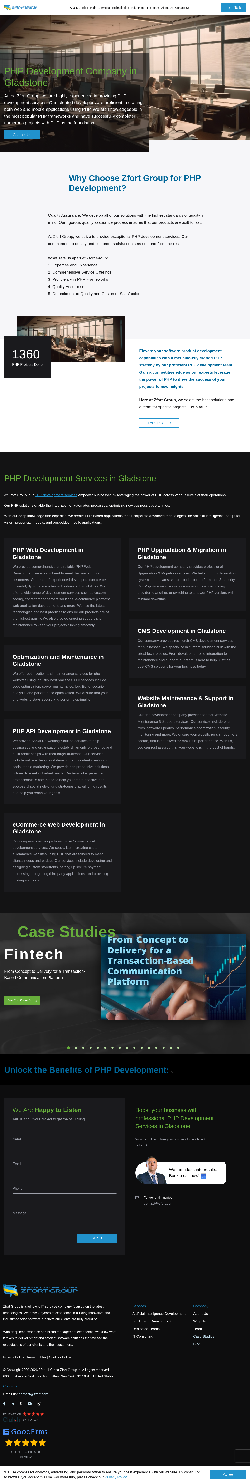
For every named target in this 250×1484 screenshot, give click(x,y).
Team (197, 1329)
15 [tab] (171, 1048)
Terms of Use (36, 1357)
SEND (97, 1238)
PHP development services (56, 495)
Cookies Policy (60, 1357)
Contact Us (182, 7)
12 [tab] (149, 1048)
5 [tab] (98, 1048)
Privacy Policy (116, 1477)
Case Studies (203, 1336)
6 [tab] (105, 1048)
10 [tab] (134, 1048)
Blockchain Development (151, 1321)
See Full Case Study (22, 1000)
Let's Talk (233, 8)
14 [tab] (164, 1048)
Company (200, 1306)
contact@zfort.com (158, 1203)
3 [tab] (83, 1048)
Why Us (199, 1321)
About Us (200, 1314)
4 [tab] (91, 1048)
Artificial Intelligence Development (159, 1314)
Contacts (10, 1386)
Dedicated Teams (146, 1329)
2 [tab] (76, 1048)
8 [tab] (120, 1048)
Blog (196, 1344)
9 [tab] (127, 1048)
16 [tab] (178, 1048)
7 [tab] (112, 1048)
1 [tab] (69, 1048)
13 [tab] (156, 1048)
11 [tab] (142, 1048)
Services (139, 1306)
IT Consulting (142, 1336)
